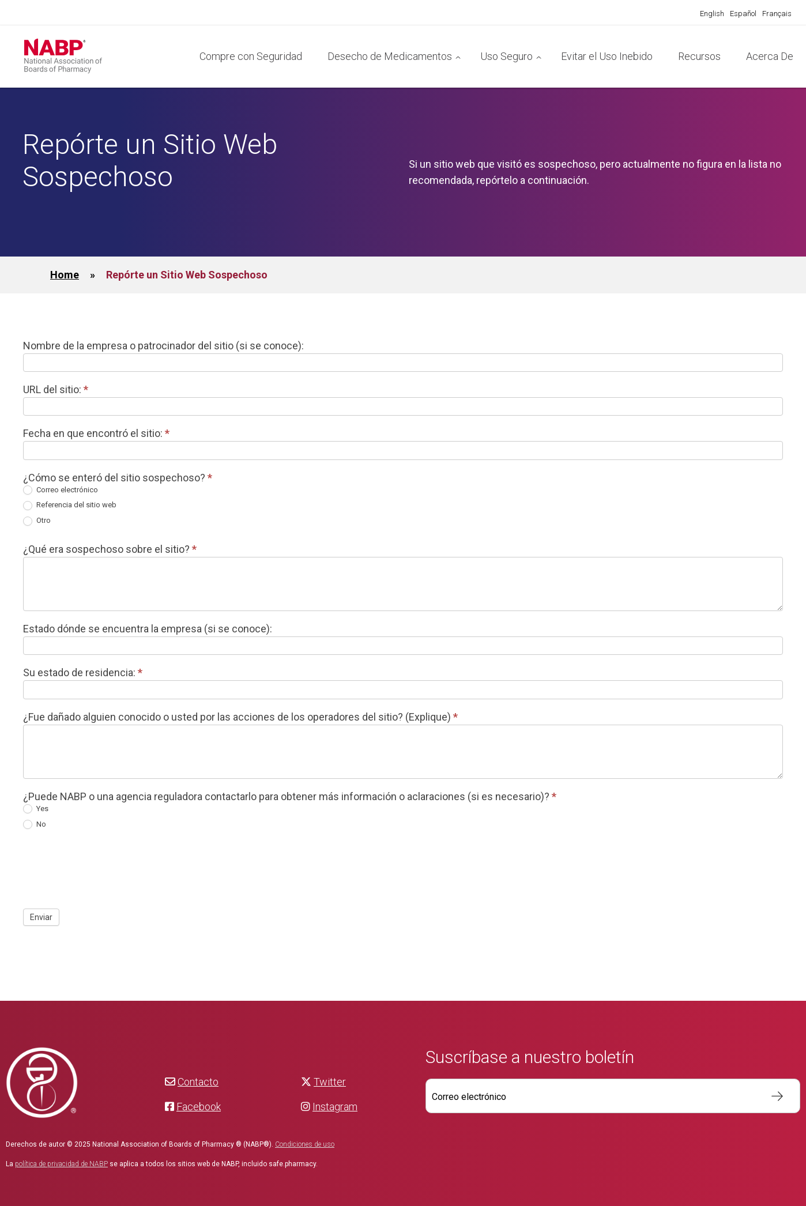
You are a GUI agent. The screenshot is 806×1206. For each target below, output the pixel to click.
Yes (35, 809)
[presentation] (110, 868)
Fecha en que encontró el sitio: (96, 433)
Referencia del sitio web (69, 505)
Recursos (699, 56)
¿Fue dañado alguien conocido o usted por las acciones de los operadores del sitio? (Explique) (240, 717)
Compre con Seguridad (250, 56)
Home (64, 275)
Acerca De (769, 56)
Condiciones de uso (304, 1144)
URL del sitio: (55, 389)
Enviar (41, 917)
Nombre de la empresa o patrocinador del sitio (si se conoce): (163, 346)
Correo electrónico (60, 490)
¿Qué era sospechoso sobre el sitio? (110, 549)
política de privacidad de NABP (61, 1164)
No (34, 825)
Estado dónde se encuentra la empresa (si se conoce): (147, 629)
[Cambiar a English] (712, 14)
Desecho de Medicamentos (389, 56)
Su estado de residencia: (82, 672)
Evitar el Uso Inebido (607, 56)
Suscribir (771, 1096)
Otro (37, 521)
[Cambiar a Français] (777, 14)
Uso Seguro (506, 56)
